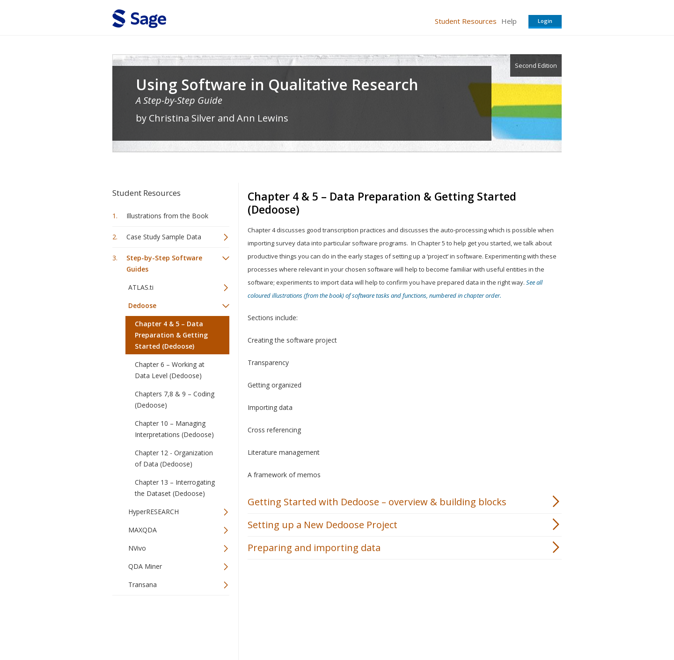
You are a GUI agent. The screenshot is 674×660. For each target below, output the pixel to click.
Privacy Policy (499, 625)
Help (509, 21)
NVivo (137, 548)
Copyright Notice (447, 625)
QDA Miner (145, 566)
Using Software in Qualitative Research (277, 84)
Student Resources (466, 21)
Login (545, 20)
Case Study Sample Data (163, 236)
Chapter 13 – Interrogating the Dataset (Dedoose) (175, 488)
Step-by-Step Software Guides (164, 263)
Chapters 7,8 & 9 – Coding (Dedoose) (174, 399)
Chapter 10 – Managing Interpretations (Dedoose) (174, 429)
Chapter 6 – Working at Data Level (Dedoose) (170, 370)
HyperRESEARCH (153, 511)
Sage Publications (166, 625)
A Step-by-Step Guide (179, 100)
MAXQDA (142, 529)
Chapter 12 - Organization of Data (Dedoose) (174, 458)
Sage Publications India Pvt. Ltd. (248, 625)
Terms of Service (390, 625)
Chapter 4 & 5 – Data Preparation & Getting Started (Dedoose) (171, 335)
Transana (142, 584)
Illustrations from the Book (167, 215)
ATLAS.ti (141, 287)
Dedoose (142, 305)
